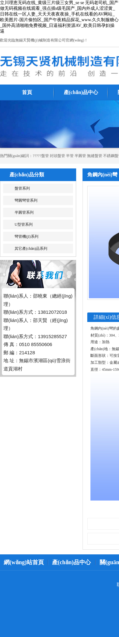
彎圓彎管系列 (26, 200)
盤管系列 (22, 188)
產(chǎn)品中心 (81, 92)
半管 (70, 156)
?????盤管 (41, 156)
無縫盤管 (94, 156)
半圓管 (80, 156)
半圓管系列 (24, 212)
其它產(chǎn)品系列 (31, 248)
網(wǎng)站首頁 (24, 562)
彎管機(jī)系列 (26, 236)
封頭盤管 (57, 156)
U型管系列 (24, 224)
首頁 (27, 92)
